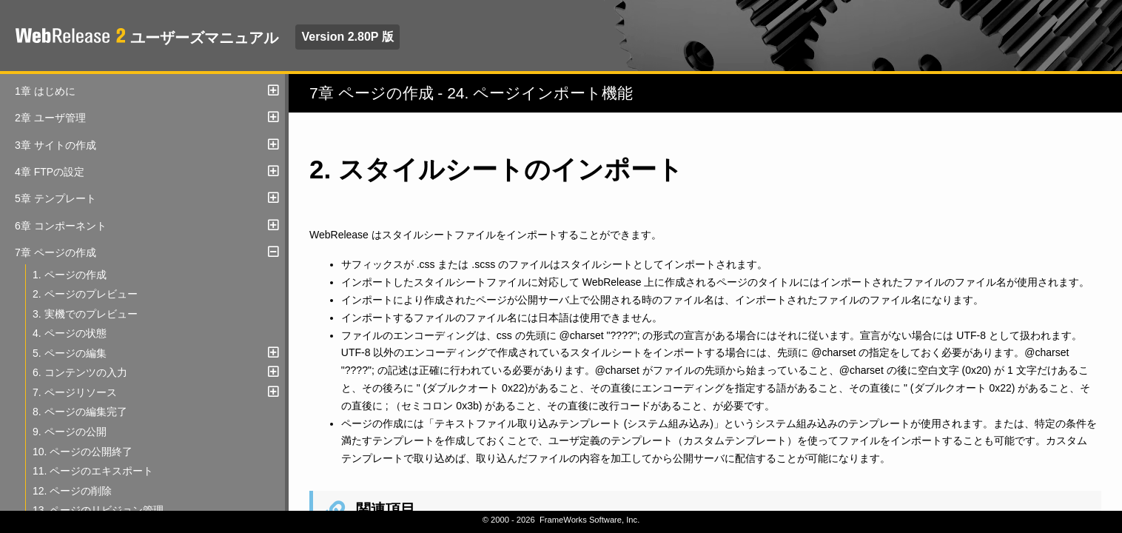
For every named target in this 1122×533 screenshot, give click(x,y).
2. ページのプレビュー (85, 294)
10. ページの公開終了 (82, 451)
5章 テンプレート (55, 198)
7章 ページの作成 (55, 252)
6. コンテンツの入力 (80, 372)
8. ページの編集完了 (80, 412)
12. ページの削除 (72, 491)
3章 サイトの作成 (55, 145)
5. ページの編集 (70, 353)
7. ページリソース (75, 392)
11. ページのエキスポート (93, 471)
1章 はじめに (45, 91)
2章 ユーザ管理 (50, 118)
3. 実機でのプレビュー (85, 314)
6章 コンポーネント (61, 226)
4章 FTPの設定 (49, 172)
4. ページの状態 (70, 333)
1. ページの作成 (70, 275)
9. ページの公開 (70, 432)
